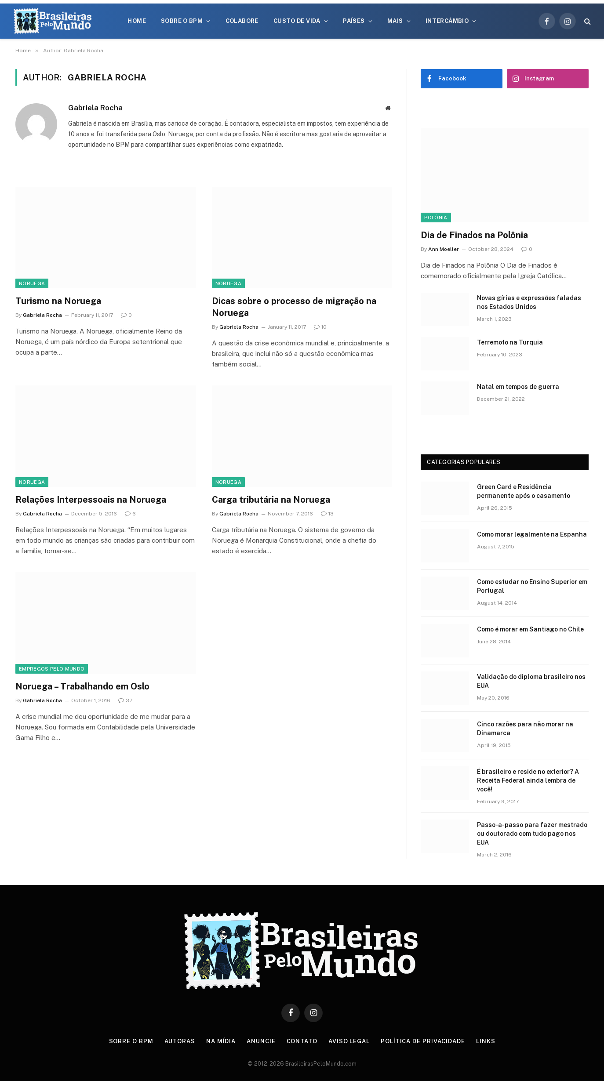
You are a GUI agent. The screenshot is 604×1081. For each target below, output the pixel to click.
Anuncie (261, 1041)
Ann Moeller (443, 249)
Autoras (179, 1041)
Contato (302, 1041)
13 (327, 514)
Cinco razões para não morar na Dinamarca (525, 728)
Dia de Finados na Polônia (474, 235)
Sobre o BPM (182, 21)
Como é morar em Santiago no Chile (530, 629)
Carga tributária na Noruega (271, 499)
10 (320, 327)
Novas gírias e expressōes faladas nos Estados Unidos (529, 302)
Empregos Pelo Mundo (51, 668)
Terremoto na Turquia (510, 342)
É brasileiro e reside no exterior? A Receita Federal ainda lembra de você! (528, 780)
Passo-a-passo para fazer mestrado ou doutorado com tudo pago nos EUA (532, 833)
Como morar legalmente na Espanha (532, 534)
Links (485, 1041)
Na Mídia (221, 1041)
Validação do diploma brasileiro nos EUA (531, 681)
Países (353, 21)
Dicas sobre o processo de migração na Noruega (294, 307)
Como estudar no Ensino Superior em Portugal (532, 586)
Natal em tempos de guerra (518, 386)
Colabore (242, 21)
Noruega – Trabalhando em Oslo (82, 686)
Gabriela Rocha (95, 107)
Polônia (435, 217)
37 (125, 700)
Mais (395, 21)
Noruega (32, 283)
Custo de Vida (296, 21)
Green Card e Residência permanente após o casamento (523, 491)
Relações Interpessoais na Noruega (90, 499)
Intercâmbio (447, 21)
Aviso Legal (349, 1041)
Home (136, 21)
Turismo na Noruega (58, 301)
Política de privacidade (423, 1041)
